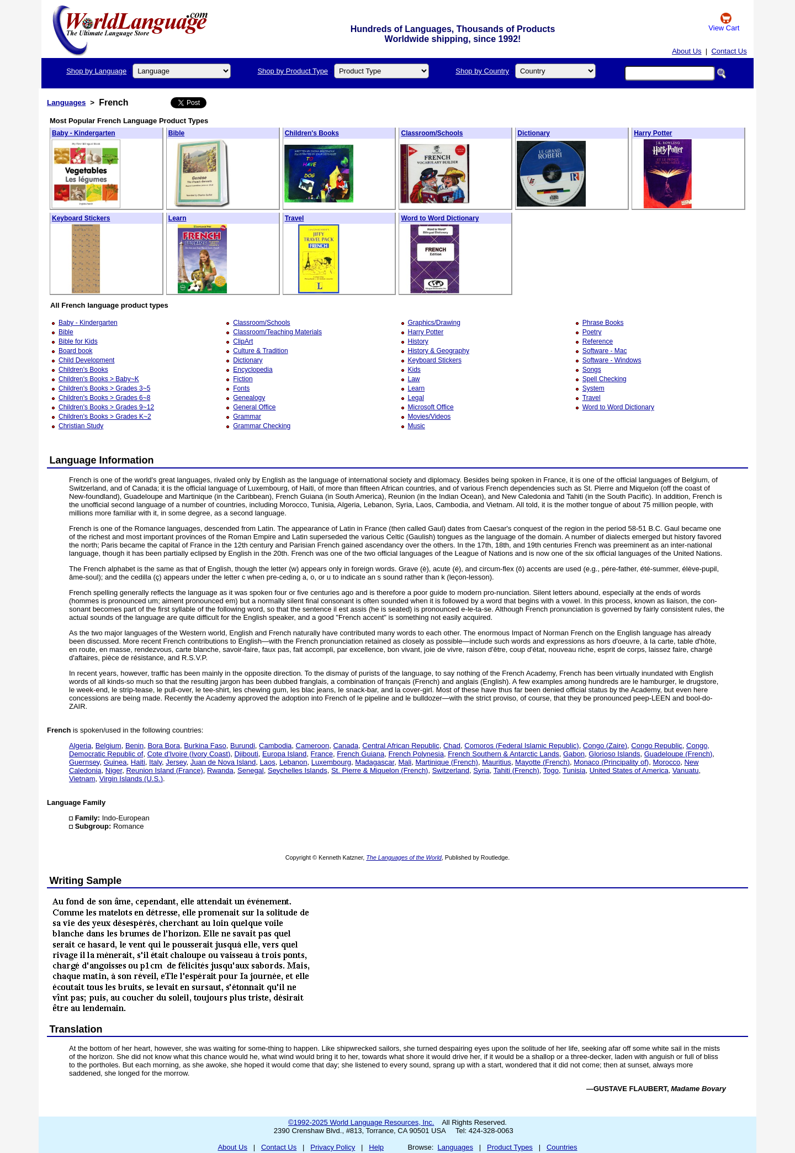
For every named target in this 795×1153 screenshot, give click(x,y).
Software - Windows (612, 360)
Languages (66, 102)
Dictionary (533, 133)
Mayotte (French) (542, 762)
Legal (416, 398)
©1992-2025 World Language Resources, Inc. (361, 1122)
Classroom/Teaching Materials (277, 332)
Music (416, 426)
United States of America (629, 770)
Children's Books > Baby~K (99, 379)
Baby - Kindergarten (83, 133)
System (593, 388)
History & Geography (438, 351)
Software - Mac (604, 351)
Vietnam (82, 779)
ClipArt (243, 341)
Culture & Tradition (260, 351)
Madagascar (374, 762)
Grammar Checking (261, 426)
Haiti (138, 762)
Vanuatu (685, 770)
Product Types (510, 1147)
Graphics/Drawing (434, 323)
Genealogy (249, 398)
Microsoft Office (431, 407)
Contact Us (728, 51)
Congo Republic (656, 745)
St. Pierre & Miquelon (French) (379, 770)
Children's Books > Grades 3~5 (104, 388)
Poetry (592, 332)
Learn (177, 218)
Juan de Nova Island (223, 762)
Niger (113, 770)
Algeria (80, 745)
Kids (414, 369)
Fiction (242, 379)
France (322, 754)
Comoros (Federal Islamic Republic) (521, 745)
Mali (404, 762)
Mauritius (496, 762)
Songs (591, 369)
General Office (254, 407)
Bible (176, 133)
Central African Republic (400, 745)
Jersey (176, 762)
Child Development (86, 360)
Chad (451, 745)
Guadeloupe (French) (678, 754)
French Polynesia (415, 754)
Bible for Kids (78, 341)
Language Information (102, 460)
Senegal (250, 770)
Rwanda (220, 770)
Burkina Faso (205, 745)
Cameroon (313, 745)
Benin (134, 745)
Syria (481, 770)
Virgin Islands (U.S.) (131, 779)
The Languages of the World (404, 857)
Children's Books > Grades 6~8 (104, 398)
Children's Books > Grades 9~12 (106, 407)
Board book (75, 351)
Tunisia (574, 770)
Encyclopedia (252, 369)
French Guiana (360, 754)
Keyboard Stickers (81, 218)
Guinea (115, 762)
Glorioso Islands (614, 754)
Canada (345, 745)
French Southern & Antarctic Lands (503, 754)
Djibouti (246, 754)
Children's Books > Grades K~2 (105, 416)
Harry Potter (653, 133)
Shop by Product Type (292, 71)
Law (414, 379)
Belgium (108, 745)
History (418, 341)
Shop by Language (96, 71)
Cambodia (275, 745)
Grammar (247, 416)
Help (376, 1147)
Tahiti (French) (516, 770)
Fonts (241, 388)
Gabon (574, 754)
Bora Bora (163, 745)
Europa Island (284, 754)
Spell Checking (604, 379)
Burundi (242, 745)
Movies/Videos (429, 416)
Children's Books (312, 133)
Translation (76, 1029)
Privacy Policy (332, 1147)
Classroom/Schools (432, 133)
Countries (562, 1147)
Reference (597, 341)
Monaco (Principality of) (611, 762)
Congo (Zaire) (605, 745)
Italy (155, 762)
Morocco (666, 762)
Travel (294, 218)
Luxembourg (331, 762)
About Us (686, 51)
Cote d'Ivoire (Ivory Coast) (189, 754)
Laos (267, 762)
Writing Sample (86, 880)
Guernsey (84, 762)
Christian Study (81, 426)
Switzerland (450, 770)
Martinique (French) (446, 762)
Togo (551, 770)
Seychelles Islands (297, 770)
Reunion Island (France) (164, 770)
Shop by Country (482, 71)
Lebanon (293, 762)
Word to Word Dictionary (440, 218)
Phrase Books (603, 323)
